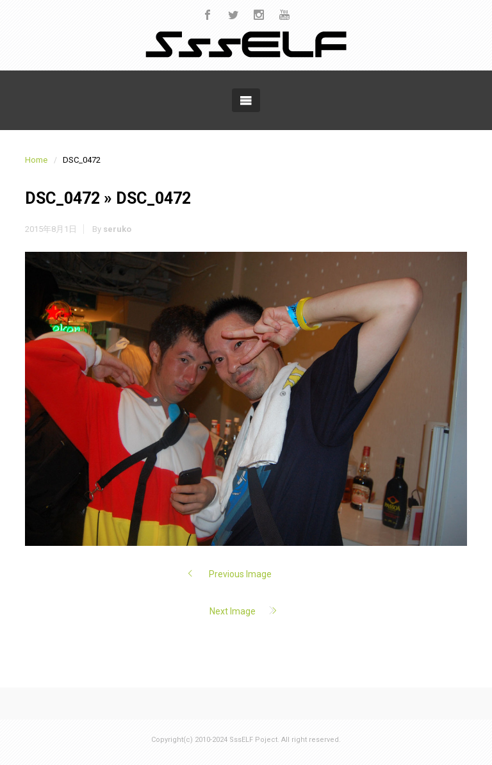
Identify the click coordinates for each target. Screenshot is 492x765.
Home (36, 160)
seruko (117, 229)
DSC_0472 (62, 198)
